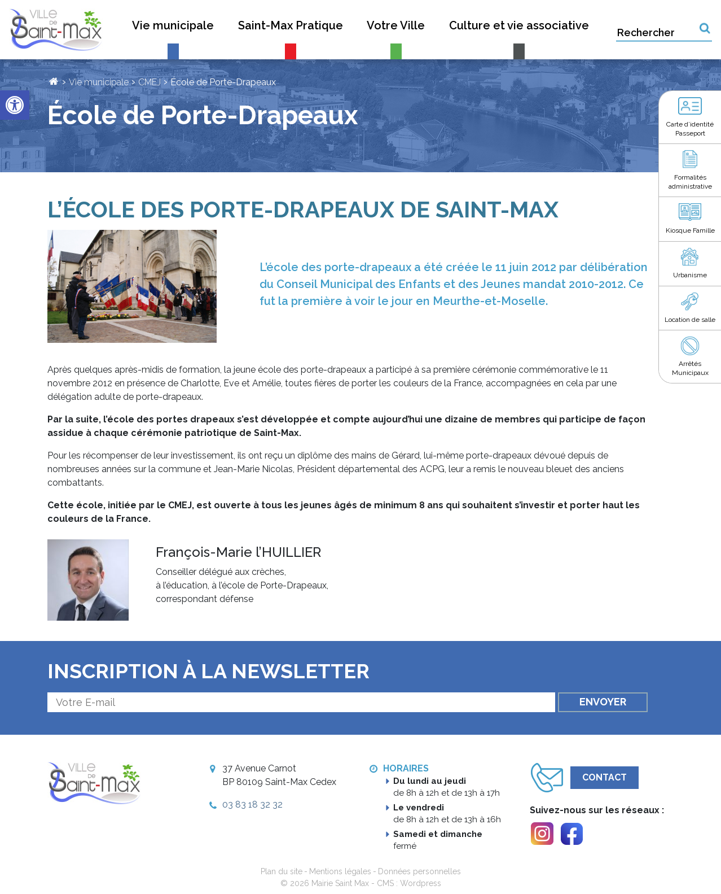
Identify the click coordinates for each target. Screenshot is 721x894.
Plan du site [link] (281, 871)
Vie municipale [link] (99, 82)
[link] (14, 105)
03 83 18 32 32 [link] (252, 804)
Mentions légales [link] (340, 871)
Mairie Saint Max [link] (340, 883)
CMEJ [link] (149, 82)
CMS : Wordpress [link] (409, 883)
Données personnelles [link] (419, 871)
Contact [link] (604, 777)
